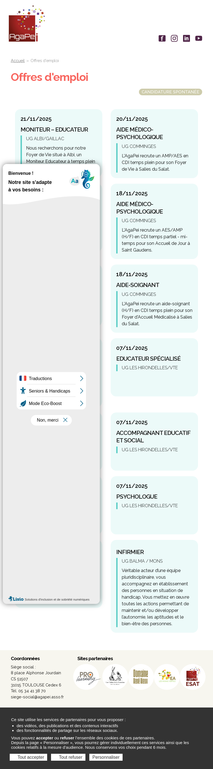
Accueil (18, 60)
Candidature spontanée (170, 91)
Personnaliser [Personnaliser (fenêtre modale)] (106, 757)
